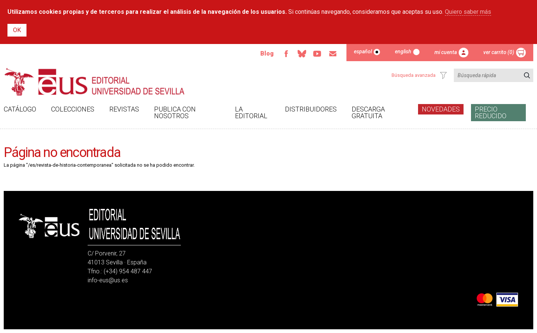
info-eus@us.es (108, 280)
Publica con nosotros (175, 112)
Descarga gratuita (368, 112)
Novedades (441, 109)
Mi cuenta (445, 52)
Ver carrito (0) (498, 52)
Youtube (317, 54)
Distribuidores (311, 109)
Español (363, 51)
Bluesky (302, 54)
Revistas (124, 109)
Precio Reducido (490, 112)
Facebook (286, 54)
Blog (267, 53)
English (403, 51)
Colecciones (72, 109)
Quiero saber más (468, 11)
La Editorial (251, 112)
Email (333, 54)
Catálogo (20, 109)
